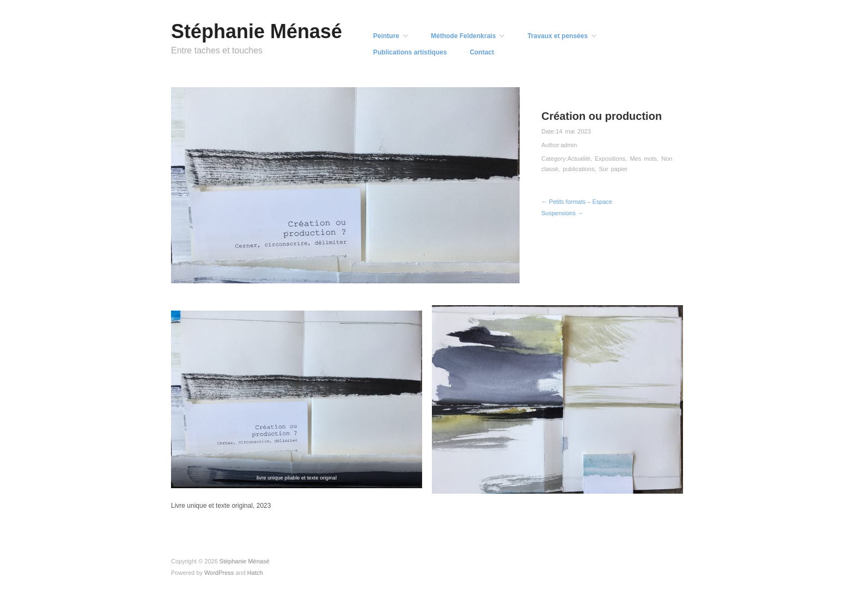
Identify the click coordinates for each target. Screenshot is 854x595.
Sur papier (613, 169)
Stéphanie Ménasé (256, 31)
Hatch (255, 572)
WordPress (219, 572)
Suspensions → (562, 213)
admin (568, 145)
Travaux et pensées (557, 36)
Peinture (386, 36)
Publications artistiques (410, 52)
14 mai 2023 (573, 131)
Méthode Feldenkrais (463, 36)
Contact (481, 52)
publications (578, 169)
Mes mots (643, 158)
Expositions (610, 158)
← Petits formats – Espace (576, 201)
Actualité (579, 158)
